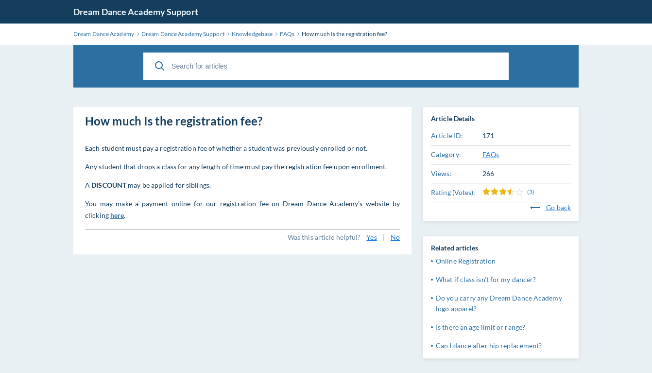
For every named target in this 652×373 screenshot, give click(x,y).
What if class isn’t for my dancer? (486, 279)
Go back (550, 207)
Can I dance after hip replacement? (489, 345)
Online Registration (466, 261)
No (395, 237)
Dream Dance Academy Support (135, 11)
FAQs (490, 154)
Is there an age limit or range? (480, 327)
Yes (371, 237)
